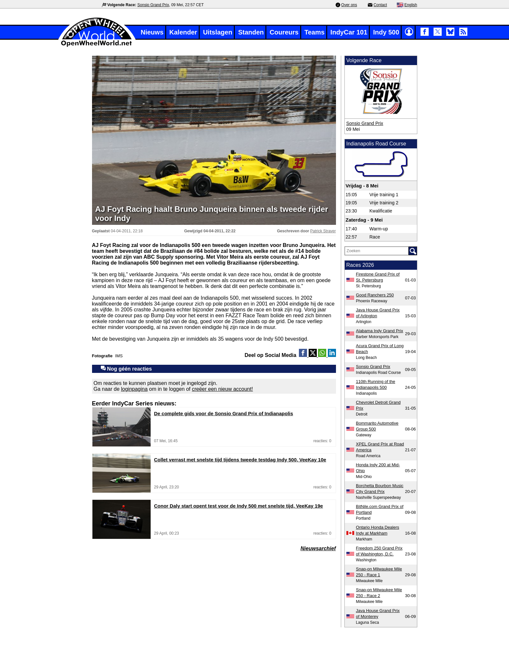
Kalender (183, 32)
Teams (314, 32)
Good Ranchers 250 (375, 295)
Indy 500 (386, 32)
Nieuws (152, 32)
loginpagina (134, 389)
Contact (380, 5)
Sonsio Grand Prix (153, 5)
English (410, 5)
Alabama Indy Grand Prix (379, 330)
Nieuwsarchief (318, 548)
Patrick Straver (323, 231)
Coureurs (284, 32)
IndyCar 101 (348, 32)
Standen (251, 32)
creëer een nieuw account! (222, 389)
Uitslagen (217, 32)
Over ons (349, 5)
